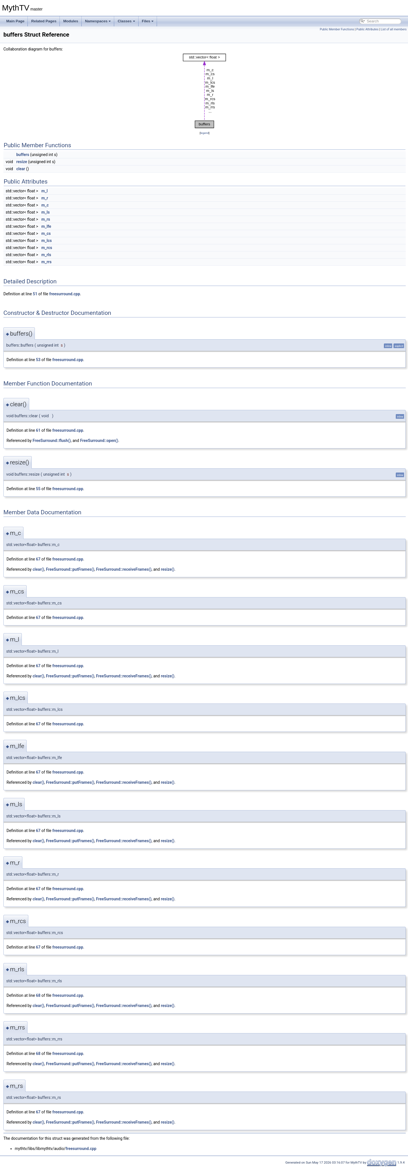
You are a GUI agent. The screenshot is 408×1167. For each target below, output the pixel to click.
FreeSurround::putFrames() (70, 569)
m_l (44, 191)
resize (21, 161)
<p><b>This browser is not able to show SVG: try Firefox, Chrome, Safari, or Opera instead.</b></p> (205, 91)
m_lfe (46, 226)
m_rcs (46, 247)
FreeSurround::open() (99, 440)
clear (20, 169)
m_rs (45, 219)
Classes (126, 21)
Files (148, 21)
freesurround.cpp (64, 294)
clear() (38, 569)
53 (38, 359)
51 (35, 294)
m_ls (45, 212)
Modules (70, 21)
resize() (168, 569)
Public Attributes (367, 29)
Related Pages (43, 21)
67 (38, 559)
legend (204, 132)
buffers (22, 154)
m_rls (46, 254)
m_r (44, 198)
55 (38, 488)
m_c (45, 205)
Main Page (15, 21)
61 (38, 430)
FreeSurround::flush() (52, 440)
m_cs (46, 233)
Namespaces (98, 21)
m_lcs (46, 240)
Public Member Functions (337, 29)
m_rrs (46, 262)
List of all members (394, 29)
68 (38, 995)
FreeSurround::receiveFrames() (124, 569)
